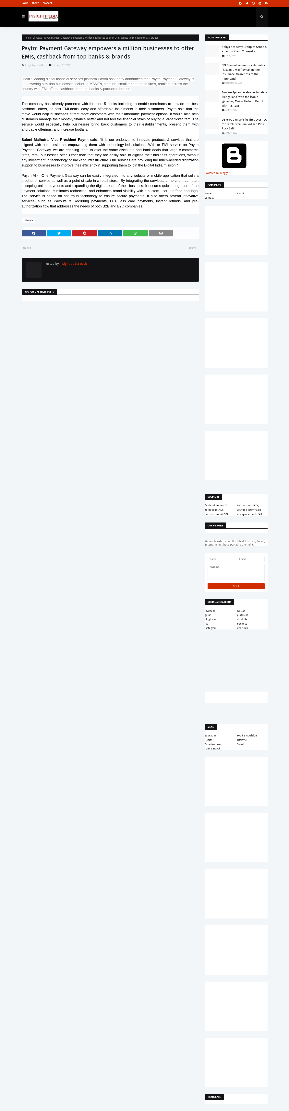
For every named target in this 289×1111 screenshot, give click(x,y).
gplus (208, 615)
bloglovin (210, 619)
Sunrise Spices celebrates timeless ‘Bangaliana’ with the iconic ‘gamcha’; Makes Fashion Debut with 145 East (244, 99)
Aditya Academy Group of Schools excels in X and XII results (244, 49)
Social (240, 744)
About (35, 3)
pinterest (242, 615)
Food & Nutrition (247, 735)
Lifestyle (37, 37)
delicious (242, 628)
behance (242, 623)
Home (25, 3)
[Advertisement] (110, 335)
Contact (47, 3)
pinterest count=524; (217, 514)
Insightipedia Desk (36, 65)
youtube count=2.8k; (249, 509)
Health (208, 739)
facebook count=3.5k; (217, 505)
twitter (241, 610)
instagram (210, 628)
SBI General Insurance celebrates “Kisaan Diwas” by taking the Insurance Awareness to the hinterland (243, 71)
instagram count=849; (249, 514)
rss (206, 623)
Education (211, 735)
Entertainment (213, 744)
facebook (210, 610)
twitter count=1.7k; (248, 505)
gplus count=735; (214, 509)
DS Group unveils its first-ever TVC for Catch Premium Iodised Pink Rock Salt (244, 124)
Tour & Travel (212, 748)
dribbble (242, 619)
